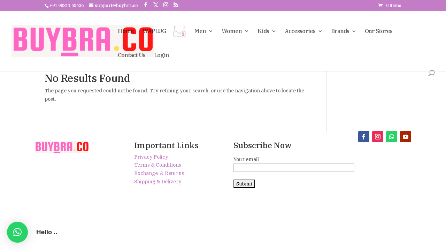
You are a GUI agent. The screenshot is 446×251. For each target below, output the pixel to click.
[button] (17, 232)
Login (161, 56)
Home (126, 32)
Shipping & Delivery (158, 181)
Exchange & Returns (159, 173)
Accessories (300, 32)
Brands (340, 32)
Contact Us (131, 56)
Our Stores (378, 32)
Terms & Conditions (157, 165)
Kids (263, 32)
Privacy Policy (151, 157)
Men (200, 32)
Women (232, 32)
